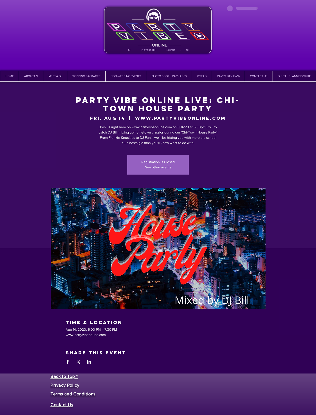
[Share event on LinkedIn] (89, 362)
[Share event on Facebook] (68, 362)
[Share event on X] (78, 362)
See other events (158, 167)
